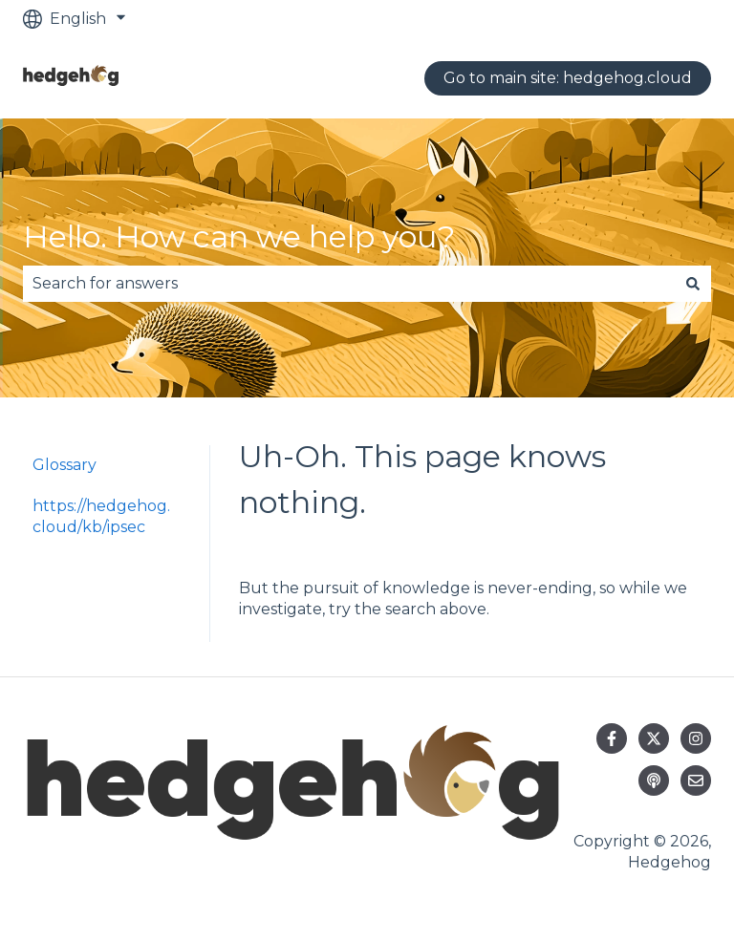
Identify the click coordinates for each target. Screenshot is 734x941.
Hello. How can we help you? (239, 236)
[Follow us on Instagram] (695, 738)
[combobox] (349, 284)
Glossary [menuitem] (64, 465)
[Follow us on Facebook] (611, 738)
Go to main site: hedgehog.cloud (567, 78)
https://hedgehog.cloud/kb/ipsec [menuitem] (101, 516)
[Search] (693, 284)
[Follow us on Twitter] (653, 738)
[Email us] (695, 780)
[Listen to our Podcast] (653, 780)
